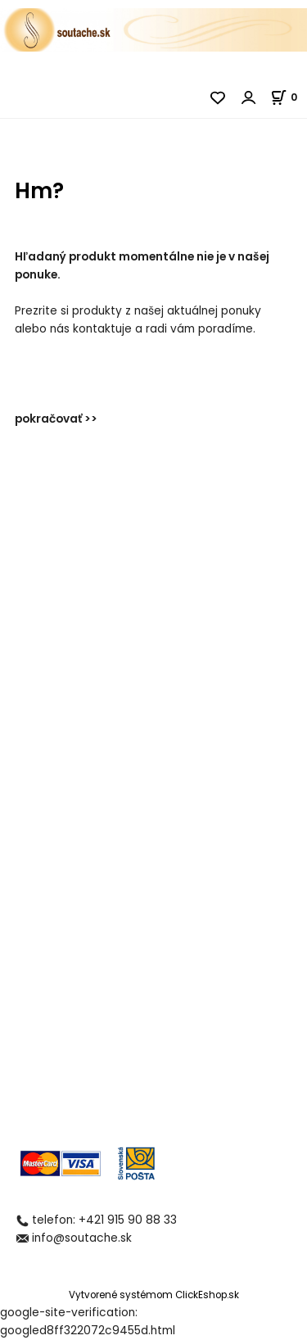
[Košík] (288, 97)
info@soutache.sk (82, 1238)
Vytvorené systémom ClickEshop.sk (154, 1295)
